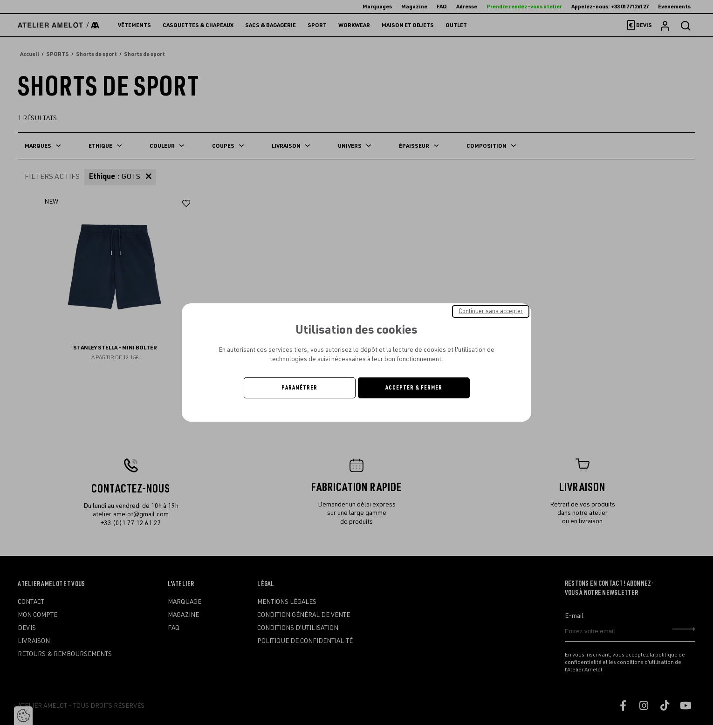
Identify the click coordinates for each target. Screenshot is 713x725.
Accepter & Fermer (413, 387)
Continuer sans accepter (491, 311)
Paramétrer (299, 387)
